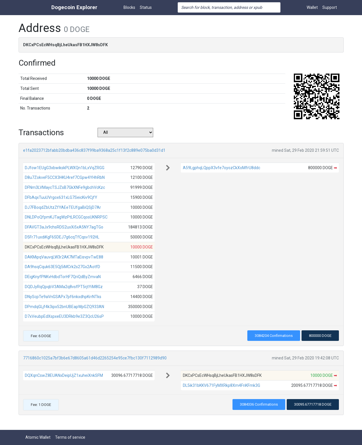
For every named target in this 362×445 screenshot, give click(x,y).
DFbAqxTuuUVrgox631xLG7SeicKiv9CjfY (61, 197)
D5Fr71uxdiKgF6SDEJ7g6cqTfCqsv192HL (62, 237)
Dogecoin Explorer (74, 7)
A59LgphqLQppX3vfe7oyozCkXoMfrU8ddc (221, 167)
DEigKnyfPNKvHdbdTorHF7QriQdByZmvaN (63, 276)
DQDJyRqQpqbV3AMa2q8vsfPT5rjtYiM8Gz (64, 286)
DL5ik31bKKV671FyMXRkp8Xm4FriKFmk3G (221, 385)
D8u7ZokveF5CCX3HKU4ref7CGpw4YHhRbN (65, 177)
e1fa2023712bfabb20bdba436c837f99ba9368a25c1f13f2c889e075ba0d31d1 (94, 150)
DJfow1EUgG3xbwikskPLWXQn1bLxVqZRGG (64, 167)
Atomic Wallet (37, 437)
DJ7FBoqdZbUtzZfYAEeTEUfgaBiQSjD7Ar (63, 207)
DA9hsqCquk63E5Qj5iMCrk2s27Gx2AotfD (62, 266)
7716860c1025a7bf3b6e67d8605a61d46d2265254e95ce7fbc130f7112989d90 (95, 358)
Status (146, 7)
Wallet (312, 7)
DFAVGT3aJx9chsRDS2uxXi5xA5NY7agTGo (64, 227)
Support (329, 7)
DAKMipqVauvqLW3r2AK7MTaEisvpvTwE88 (64, 257)
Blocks (129, 7)
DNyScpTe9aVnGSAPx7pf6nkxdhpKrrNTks (63, 296)
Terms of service (70, 437)
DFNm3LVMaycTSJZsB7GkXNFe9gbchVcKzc (65, 187)
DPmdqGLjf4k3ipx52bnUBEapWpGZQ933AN (64, 306)
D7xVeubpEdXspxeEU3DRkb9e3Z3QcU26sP (64, 316)
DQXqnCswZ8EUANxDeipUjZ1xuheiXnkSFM (64, 375)
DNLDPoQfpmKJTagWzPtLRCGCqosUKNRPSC (66, 217)
